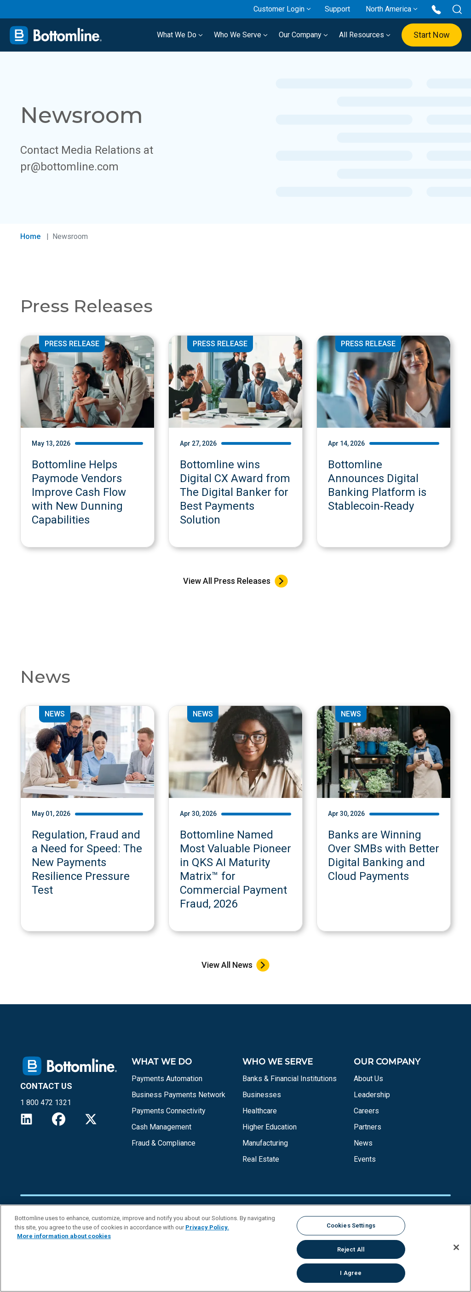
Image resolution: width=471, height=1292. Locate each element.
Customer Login (278, 9)
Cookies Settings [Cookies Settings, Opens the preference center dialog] (351, 1225)
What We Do (180, 34)
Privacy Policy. (207, 1227)
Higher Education (269, 1127)
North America (388, 9)
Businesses (261, 1094)
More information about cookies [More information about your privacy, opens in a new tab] (64, 1236)
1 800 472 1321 (45, 1102)
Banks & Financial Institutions (289, 1078)
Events (365, 1159)
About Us (368, 1078)
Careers (366, 1110)
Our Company (303, 34)
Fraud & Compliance (163, 1143)
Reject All (351, 1249)
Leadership (372, 1094)
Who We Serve (241, 34)
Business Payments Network (178, 1094)
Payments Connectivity (169, 1110)
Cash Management (161, 1127)
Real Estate (260, 1159)
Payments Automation (167, 1078)
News (363, 1143)
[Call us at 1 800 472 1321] (436, 9)
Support (337, 9)
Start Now (432, 35)
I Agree (351, 1272)
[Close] (456, 1247)
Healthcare (259, 1110)
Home (30, 236)
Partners (367, 1127)
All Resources (365, 34)
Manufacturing (265, 1143)
